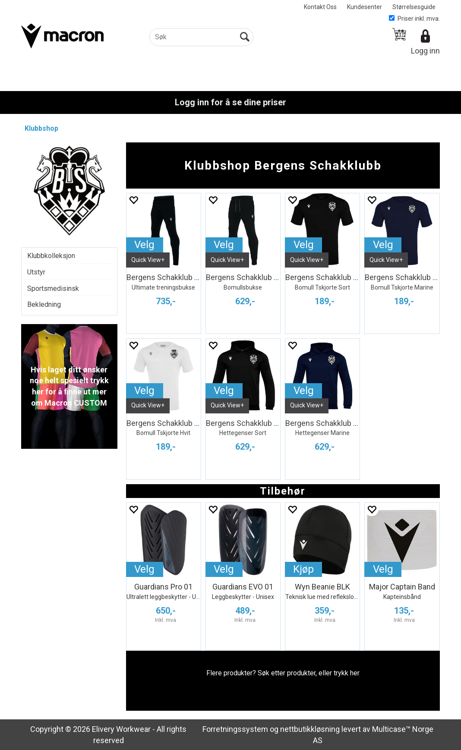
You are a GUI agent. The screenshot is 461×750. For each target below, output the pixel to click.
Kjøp (303, 569)
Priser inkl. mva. (414, 18)
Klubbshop (41, 128)
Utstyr (36, 272)
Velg (144, 245)
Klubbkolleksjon (51, 256)
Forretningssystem (235, 729)
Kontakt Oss (320, 6)
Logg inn (425, 50)
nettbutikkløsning (310, 729)
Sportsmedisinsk (53, 288)
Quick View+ (147, 259)
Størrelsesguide (414, 6)
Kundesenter (364, 6)
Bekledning (44, 304)
